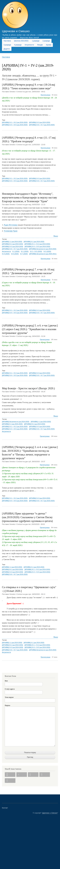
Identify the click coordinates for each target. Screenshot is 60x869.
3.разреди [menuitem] (7, 45)
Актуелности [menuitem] (29, 45)
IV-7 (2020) (24, 254)
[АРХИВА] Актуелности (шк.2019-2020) (42, 249)
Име (6, 681)
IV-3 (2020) (47, 251)
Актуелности (6, 251)
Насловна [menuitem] (7, 41)
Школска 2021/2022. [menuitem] (21, 41)
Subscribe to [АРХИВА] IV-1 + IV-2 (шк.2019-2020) (3, 669)
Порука (7, 705)
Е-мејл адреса (10, 689)
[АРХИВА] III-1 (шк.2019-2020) (12, 244)
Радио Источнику (11, 225)
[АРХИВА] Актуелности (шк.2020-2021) (42, 254)
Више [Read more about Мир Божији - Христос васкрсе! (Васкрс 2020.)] (55, 416)
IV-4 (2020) (6, 254)
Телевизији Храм (10, 231)
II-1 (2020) (15, 251)
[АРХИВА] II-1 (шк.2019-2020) (34, 241)
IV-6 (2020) (15, 254)
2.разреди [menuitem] (46, 41)
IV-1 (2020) (25, 251)
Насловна (6, 57)
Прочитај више (45, 95)
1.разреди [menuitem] (35, 41)
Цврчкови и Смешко (16, 31)
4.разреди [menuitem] (17, 45)
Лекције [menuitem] (40, 45)
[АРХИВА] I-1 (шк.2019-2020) (12, 241)
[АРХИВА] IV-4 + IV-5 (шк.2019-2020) (14, 125)
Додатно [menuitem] (7, 49)
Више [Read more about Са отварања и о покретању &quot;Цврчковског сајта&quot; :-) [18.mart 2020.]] (55, 637)
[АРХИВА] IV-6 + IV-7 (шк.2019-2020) (42, 125)
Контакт (5, 808)
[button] (10, 774)
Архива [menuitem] (48, 45)
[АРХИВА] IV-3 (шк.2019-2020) (39, 122)
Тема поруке (9, 697)
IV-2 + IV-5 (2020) (36, 251)
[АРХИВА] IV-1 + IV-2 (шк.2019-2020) (14, 122)
